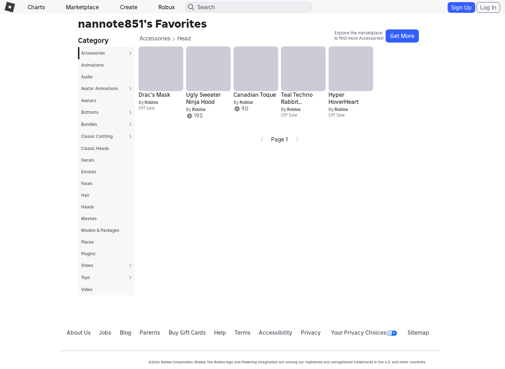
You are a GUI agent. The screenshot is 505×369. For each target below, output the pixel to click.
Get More (402, 35)
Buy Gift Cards (187, 332)
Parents (150, 332)
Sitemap (418, 332)
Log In (488, 7)
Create (129, 7)
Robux (166, 7)
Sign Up (461, 7)
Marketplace (82, 7)
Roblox (151, 102)
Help (220, 332)
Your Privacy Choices (364, 332)
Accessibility (275, 332)
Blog (125, 332)
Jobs (105, 332)
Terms (243, 332)
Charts (36, 7)
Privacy (311, 332)
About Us (79, 332)
